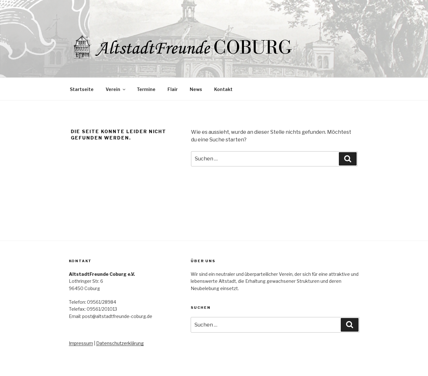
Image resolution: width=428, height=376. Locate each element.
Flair (173, 89)
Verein (116, 89)
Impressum (81, 343)
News (196, 89)
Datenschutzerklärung (120, 343)
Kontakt (223, 89)
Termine (146, 89)
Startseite (82, 89)
